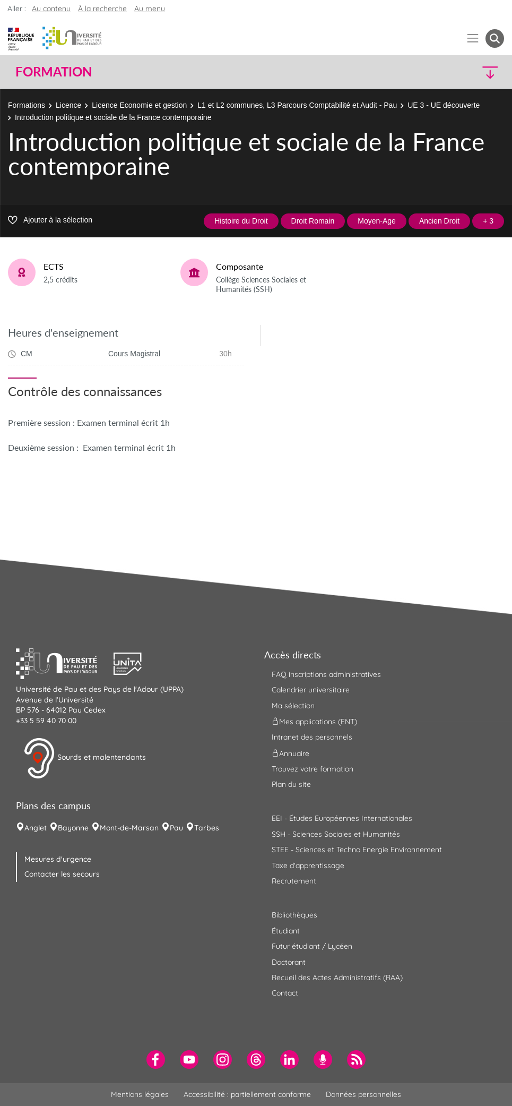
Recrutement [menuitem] (294, 881)
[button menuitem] (494, 38)
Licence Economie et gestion (139, 105)
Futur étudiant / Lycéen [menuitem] (312, 946)
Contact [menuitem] (285, 993)
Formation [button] (53, 71)
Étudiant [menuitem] (286, 931)
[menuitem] (155, 1060)
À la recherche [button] (102, 8)
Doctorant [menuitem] (289, 962)
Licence (68, 105)
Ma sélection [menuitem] (293, 705)
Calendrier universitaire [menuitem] (311, 690)
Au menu (149, 8)
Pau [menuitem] (176, 828)
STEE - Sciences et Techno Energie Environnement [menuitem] (357, 849)
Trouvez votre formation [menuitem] (312, 769)
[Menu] (473, 38)
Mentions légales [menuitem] (140, 1094)
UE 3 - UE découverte (443, 105)
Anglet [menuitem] (35, 828)
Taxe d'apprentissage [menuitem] (308, 865)
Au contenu (51, 8)
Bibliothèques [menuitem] (294, 915)
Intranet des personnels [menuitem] (312, 737)
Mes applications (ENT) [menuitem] (314, 721)
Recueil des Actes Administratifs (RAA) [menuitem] (337, 977)
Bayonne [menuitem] (73, 828)
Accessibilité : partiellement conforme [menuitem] (247, 1094)
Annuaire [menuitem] (290, 753)
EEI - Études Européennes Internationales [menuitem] (342, 818)
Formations (26, 105)
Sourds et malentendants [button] (84, 758)
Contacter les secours (62, 874)
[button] (444, 72)
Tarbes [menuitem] (206, 828)
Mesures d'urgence (57, 859)
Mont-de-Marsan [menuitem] (129, 828)
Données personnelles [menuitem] (363, 1094)
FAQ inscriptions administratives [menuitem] (326, 674)
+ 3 (488, 221)
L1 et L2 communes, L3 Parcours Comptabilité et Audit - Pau (297, 105)
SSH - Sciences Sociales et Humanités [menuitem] (336, 834)
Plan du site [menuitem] (291, 784)
